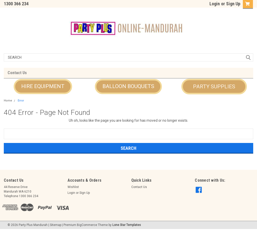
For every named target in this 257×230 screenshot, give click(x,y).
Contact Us (17, 72)
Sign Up (233, 3)
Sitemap (55, 225)
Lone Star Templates (126, 225)
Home (8, 100)
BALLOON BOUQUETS (128, 86)
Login (214, 3)
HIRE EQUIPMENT (43, 86)
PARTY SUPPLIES (214, 86)
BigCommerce (87, 225)
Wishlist (73, 187)
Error (21, 100)
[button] (43, 86)
